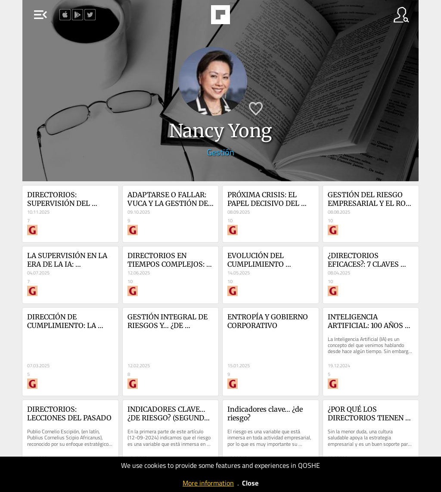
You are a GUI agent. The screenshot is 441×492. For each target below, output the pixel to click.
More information (208, 482)
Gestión (220, 152)
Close (250, 482)
